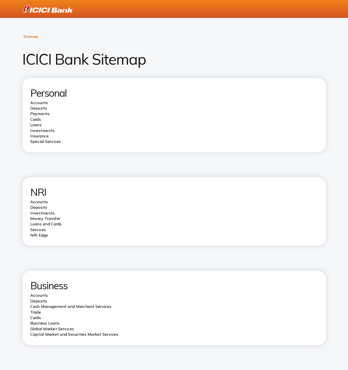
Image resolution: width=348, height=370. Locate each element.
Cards (35, 317)
